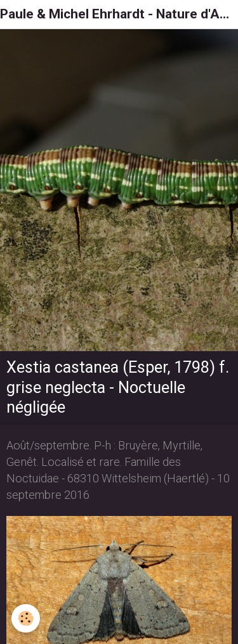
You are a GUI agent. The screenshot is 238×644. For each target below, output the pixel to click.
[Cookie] (25, 618)
